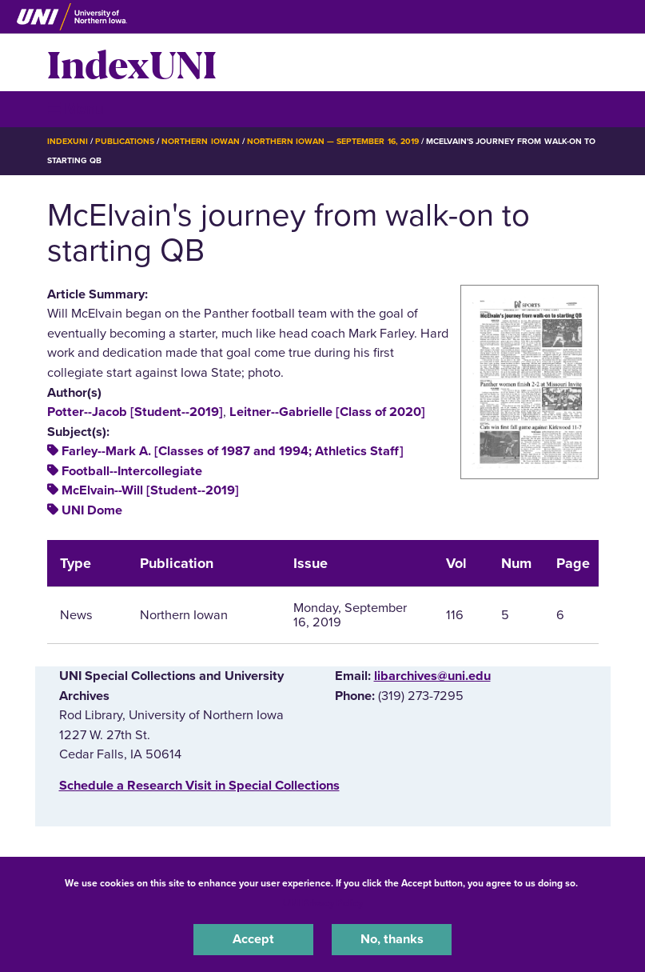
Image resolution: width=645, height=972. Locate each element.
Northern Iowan (200, 141)
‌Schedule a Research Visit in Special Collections (199, 786)
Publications (124, 141)
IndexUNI (132, 62)
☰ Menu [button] (75, 108)
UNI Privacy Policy (323, 903)
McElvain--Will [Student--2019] (150, 490)
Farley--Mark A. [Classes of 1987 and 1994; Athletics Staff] (233, 451)
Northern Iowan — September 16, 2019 (333, 141)
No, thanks (392, 939)
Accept (253, 939)
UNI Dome (92, 510)
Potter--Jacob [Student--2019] (135, 412)
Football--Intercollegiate (132, 471)
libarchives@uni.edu (432, 676)
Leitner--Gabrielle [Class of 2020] (327, 412)
